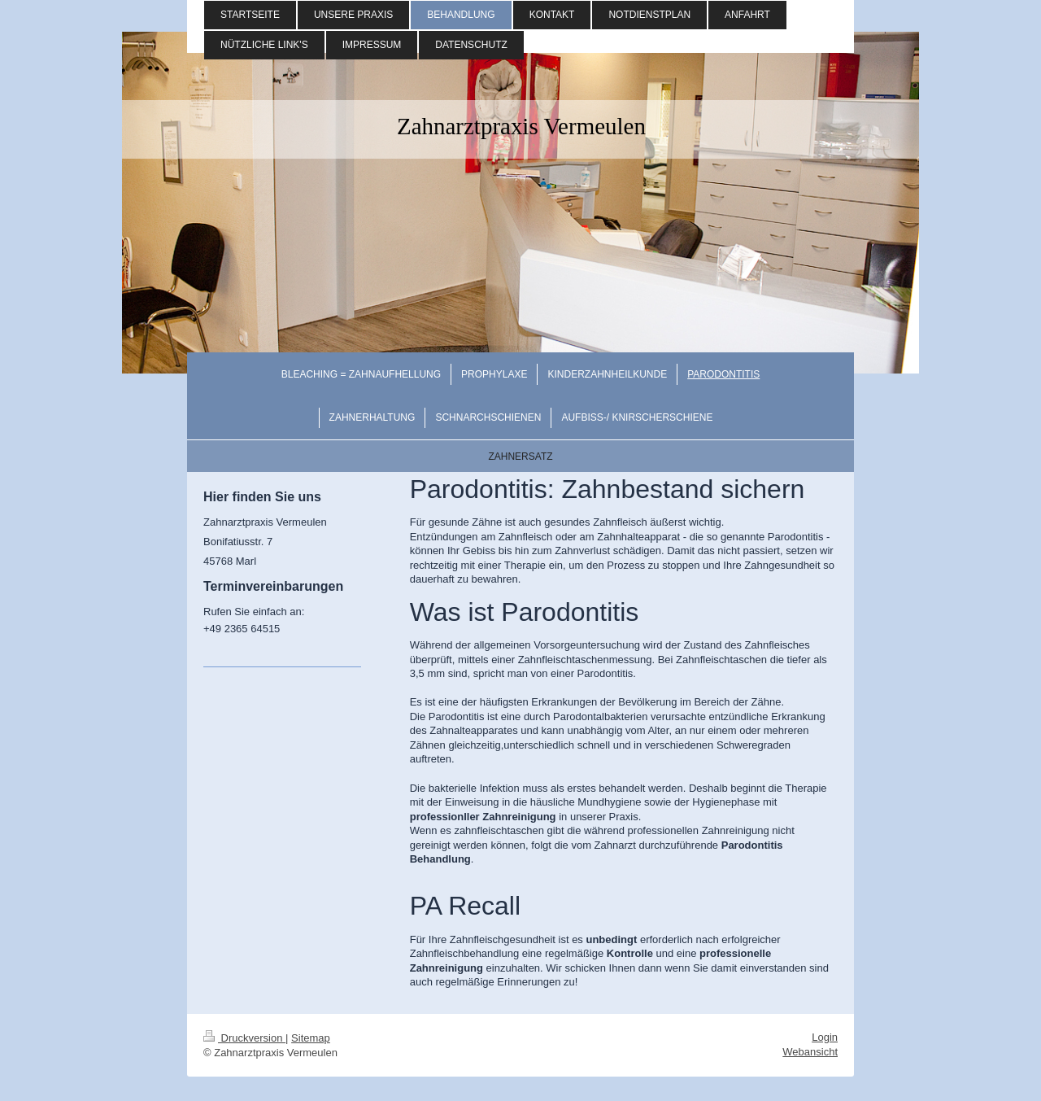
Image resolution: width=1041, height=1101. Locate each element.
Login (825, 1037)
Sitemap (310, 1038)
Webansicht (810, 1052)
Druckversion (244, 1038)
